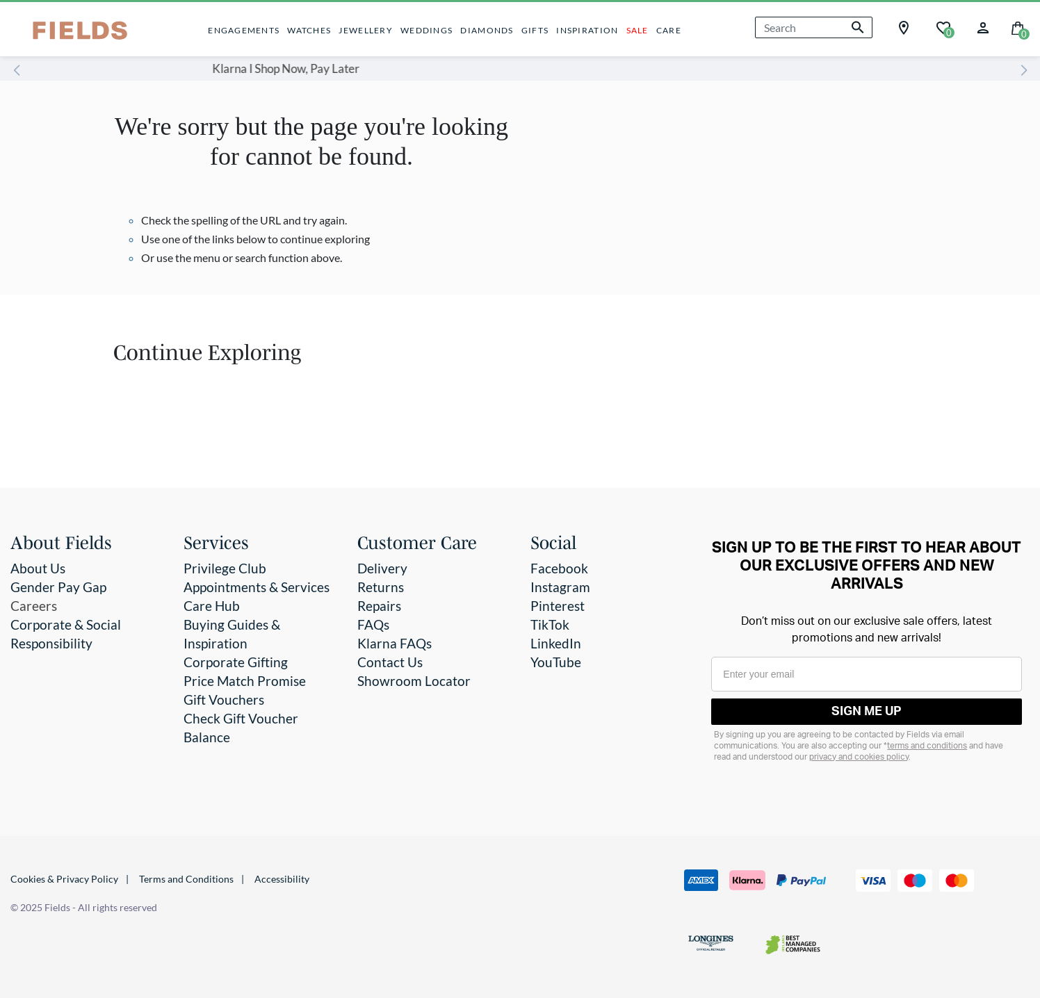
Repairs (379, 606)
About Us (37, 568)
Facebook (559, 568)
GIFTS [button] (535, 30)
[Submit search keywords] (858, 27)
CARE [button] (668, 30)
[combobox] (813, 27)
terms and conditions (927, 746)
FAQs (373, 624)
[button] (983, 26)
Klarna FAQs (394, 643)
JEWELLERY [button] (365, 30)
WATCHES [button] (309, 30)
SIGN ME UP (866, 711)
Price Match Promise (245, 681)
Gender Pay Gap (58, 587)
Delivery (382, 568)
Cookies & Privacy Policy (64, 879)
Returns (380, 587)
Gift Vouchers (224, 699)
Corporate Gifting (236, 662)
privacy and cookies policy (859, 757)
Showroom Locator (414, 681)
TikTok (549, 624)
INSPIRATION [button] (587, 30)
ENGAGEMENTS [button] (243, 30)
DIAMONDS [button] (486, 30)
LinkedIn (555, 643)
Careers (33, 606)
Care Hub (212, 606)
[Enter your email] (866, 674)
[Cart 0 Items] (1017, 26)
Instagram (560, 587)
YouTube (555, 662)
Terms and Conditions (186, 879)
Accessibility (281, 879)
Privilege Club (225, 568)
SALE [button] (637, 30)
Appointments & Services (257, 587)
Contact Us (390, 662)
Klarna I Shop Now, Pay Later (460, 68)
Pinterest (557, 606)
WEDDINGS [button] (426, 30)
